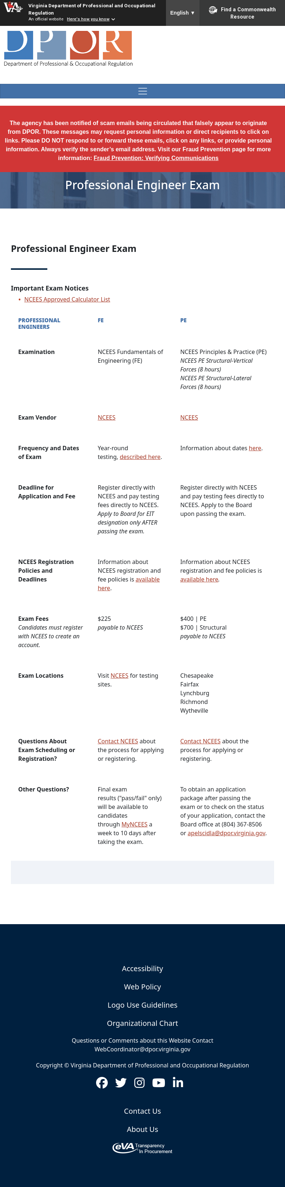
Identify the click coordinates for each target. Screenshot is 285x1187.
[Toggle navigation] (142, 91)
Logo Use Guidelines (142, 1005)
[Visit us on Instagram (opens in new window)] (139, 1085)
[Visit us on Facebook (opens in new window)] (102, 1085)
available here (199, 579)
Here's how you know (88, 19)
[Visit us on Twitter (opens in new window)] (121, 1085)
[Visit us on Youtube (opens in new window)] (158, 1085)
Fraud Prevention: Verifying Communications (156, 158)
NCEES (106, 417)
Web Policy (142, 987)
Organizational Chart (142, 1023)
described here (140, 457)
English (182, 13)
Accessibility (142, 968)
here (255, 448)
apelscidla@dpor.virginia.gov (226, 833)
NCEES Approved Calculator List (67, 299)
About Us (142, 1129)
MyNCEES (135, 824)
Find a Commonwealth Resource (242, 12)
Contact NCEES (118, 741)
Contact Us (142, 1111)
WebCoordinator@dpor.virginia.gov (142, 1049)
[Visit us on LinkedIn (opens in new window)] (178, 1085)
